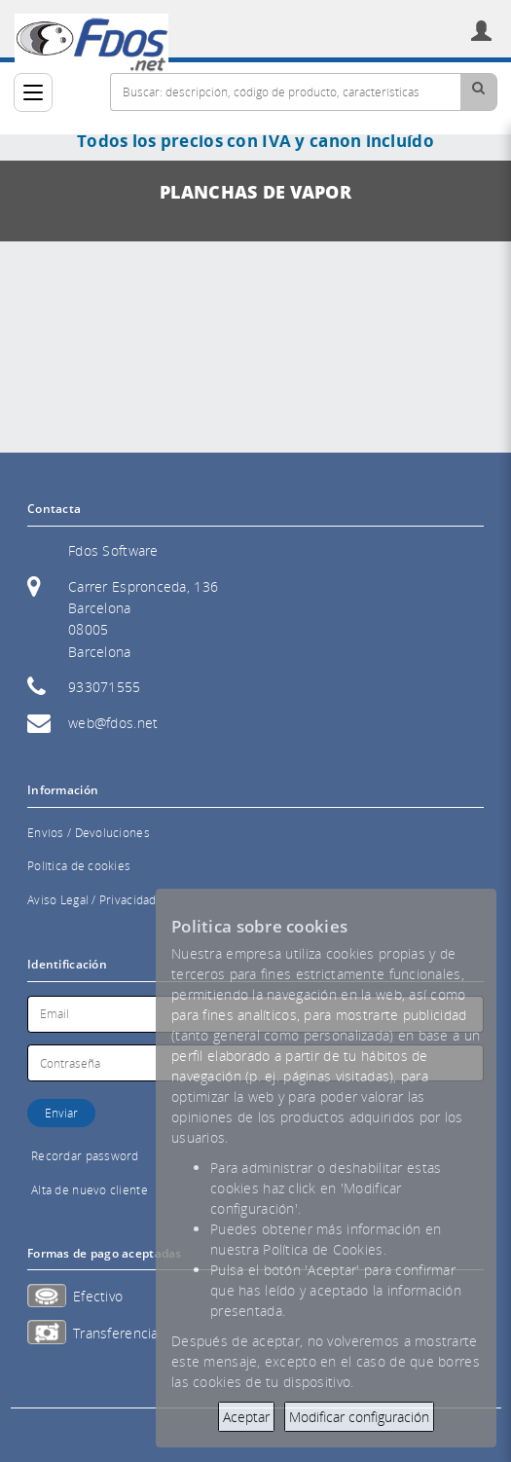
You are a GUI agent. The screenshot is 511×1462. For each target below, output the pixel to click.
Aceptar (246, 1416)
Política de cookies (78, 866)
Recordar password (85, 1156)
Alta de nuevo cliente (89, 1190)
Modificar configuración (359, 1416)
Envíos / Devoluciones (88, 832)
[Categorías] (33, 92)
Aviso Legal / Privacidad (92, 900)
